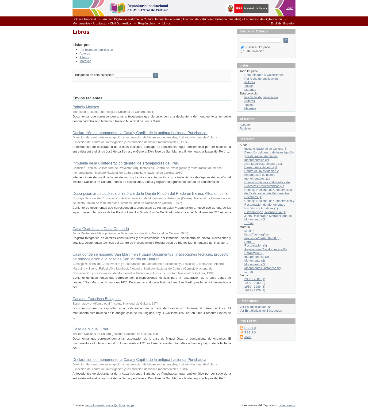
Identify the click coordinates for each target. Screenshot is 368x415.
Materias (85, 61)
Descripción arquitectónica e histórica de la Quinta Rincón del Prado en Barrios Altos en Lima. (151, 194)
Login (289, 8)
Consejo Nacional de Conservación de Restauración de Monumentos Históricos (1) (268, 193)
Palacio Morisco (86, 107)
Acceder (245, 124)
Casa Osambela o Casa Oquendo (101, 229)
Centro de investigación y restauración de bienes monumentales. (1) (261, 174)
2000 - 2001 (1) (254, 279)
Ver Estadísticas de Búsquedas (261, 310)
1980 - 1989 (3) (254, 286)
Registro (245, 128)
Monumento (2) (254, 260)
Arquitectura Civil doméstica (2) (265, 249)
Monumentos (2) (255, 264)
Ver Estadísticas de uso (256, 307)
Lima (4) (250, 230)
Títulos (84, 57)
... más (248, 223)
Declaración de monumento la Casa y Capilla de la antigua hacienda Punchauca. (140, 133)
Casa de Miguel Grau (90, 329)
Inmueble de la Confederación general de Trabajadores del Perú (126, 163)
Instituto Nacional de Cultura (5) (265, 148)
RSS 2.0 (250, 332)
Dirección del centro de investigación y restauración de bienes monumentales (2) (269, 156)
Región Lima (146, 23)
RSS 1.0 (250, 328)
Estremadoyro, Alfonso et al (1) (265, 212)
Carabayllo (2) (254, 253)
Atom (247, 337)
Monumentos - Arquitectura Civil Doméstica (102, 23)
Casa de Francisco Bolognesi (97, 299)
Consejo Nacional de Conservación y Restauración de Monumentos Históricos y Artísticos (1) (269, 204)
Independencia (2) (256, 256)
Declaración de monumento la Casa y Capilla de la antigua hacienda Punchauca (139, 360)
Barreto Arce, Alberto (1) (260, 167)
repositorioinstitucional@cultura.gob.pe (109, 405)
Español (288, 23)
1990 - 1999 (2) (254, 283)
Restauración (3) (255, 245)
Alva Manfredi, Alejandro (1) (263, 163)
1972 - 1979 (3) (254, 290)
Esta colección (252, 51)
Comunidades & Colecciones (264, 75)
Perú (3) (249, 242)
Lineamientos (287, 405)
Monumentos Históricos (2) (262, 268)
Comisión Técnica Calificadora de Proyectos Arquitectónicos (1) (267, 184)
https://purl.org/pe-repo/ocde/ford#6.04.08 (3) (262, 236)
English (276, 23)
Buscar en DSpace (255, 47)
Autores (85, 53)
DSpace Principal (84, 19)
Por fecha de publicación (96, 49)
